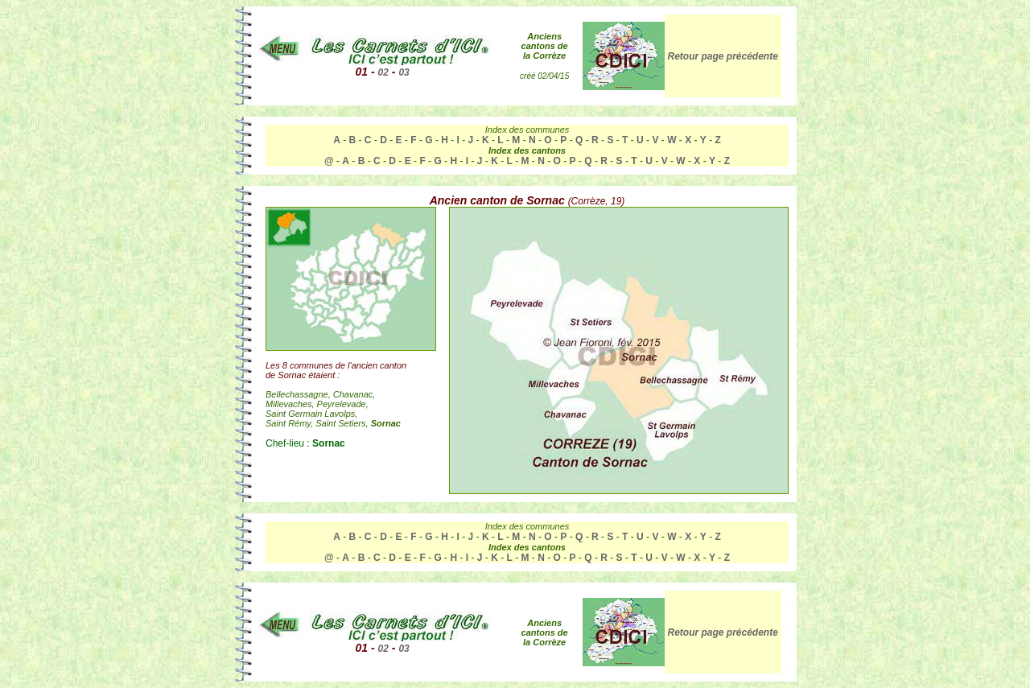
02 (383, 72)
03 (403, 72)
